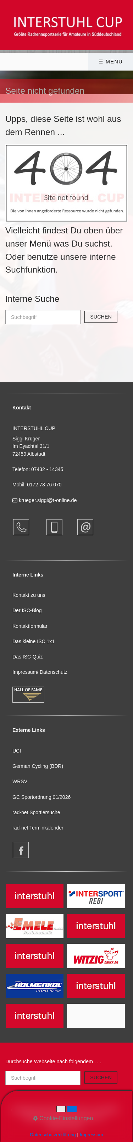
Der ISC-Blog (26, 610)
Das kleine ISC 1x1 (33, 641)
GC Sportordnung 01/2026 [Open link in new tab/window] (41, 797)
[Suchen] (100, 317)
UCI (16, 751)
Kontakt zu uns (28, 595)
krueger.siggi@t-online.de (44, 500)
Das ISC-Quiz (27, 657)
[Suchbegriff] (43, 317)
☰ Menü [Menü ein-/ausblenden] (111, 61)
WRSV (19, 781)
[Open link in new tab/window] (17, 850)
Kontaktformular (30, 626)
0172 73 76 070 (44, 484)
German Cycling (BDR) (37, 766)
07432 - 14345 (48, 469)
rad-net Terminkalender (37, 828)
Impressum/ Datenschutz (39, 672)
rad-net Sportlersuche (36, 812)
